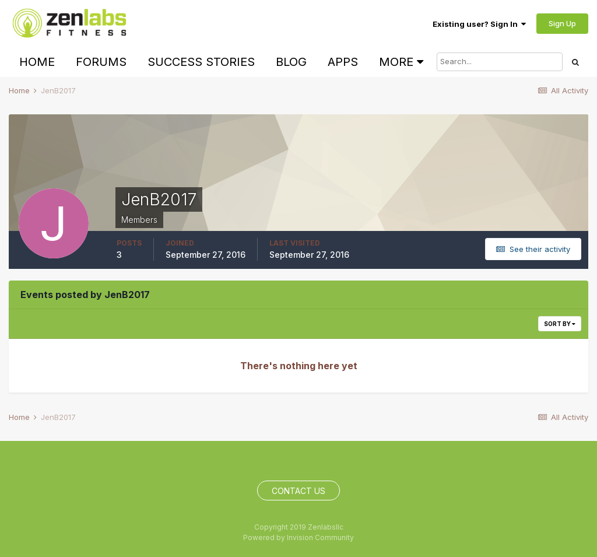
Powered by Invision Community (298, 537)
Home (37, 62)
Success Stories (201, 62)
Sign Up (562, 23)
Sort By (559, 323)
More (401, 62)
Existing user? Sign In (479, 24)
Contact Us (298, 491)
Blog (291, 62)
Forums (101, 62)
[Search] (500, 61)
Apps (343, 62)
